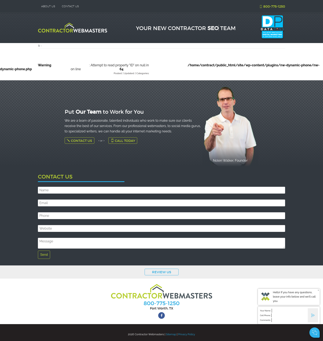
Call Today (123, 140)
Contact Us (79, 140)
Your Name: (265, 310)
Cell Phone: (265, 315)
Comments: (265, 320)
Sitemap (171, 334)
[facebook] (161, 315)
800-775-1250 (272, 6)
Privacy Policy (186, 334)
